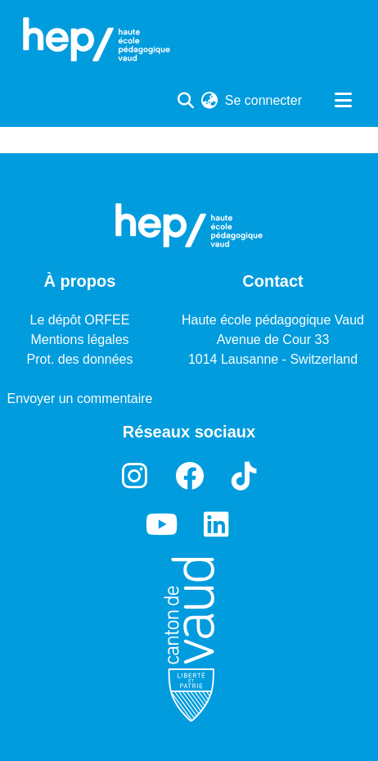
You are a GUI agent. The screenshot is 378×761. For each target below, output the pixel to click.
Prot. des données (80, 359)
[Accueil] (96, 39)
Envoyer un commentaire (80, 398)
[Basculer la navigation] (343, 100)
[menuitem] (210, 101)
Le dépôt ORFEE (80, 320)
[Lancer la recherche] (186, 101)
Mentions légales (79, 340)
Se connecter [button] (264, 100)
